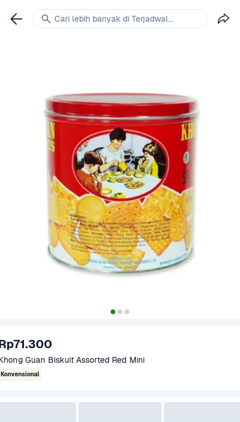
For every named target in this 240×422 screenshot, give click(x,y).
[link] (16, 19)
